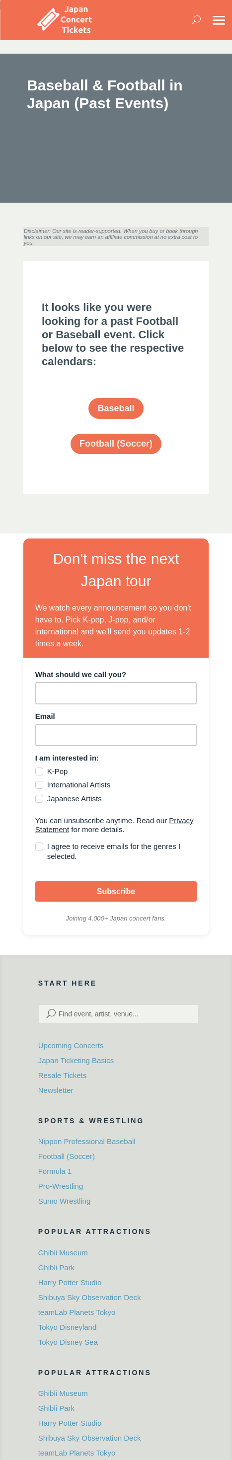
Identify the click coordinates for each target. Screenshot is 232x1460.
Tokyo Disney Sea (68, 1342)
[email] (116, 735)
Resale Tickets (62, 1075)
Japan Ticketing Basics (76, 1060)
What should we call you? (80, 674)
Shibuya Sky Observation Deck (89, 1297)
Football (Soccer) (116, 444)
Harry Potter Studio (70, 1282)
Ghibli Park (56, 1267)
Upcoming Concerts (71, 1045)
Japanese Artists (74, 798)
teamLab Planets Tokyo (77, 1312)
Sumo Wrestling (64, 1201)
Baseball (115, 408)
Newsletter (56, 1090)
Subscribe (116, 891)
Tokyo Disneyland (67, 1327)
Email (45, 716)
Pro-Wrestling (60, 1186)
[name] (116, 693)
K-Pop (57, 771)
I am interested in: (67, 758)
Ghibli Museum (63, 1252)
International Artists (79, 784)
